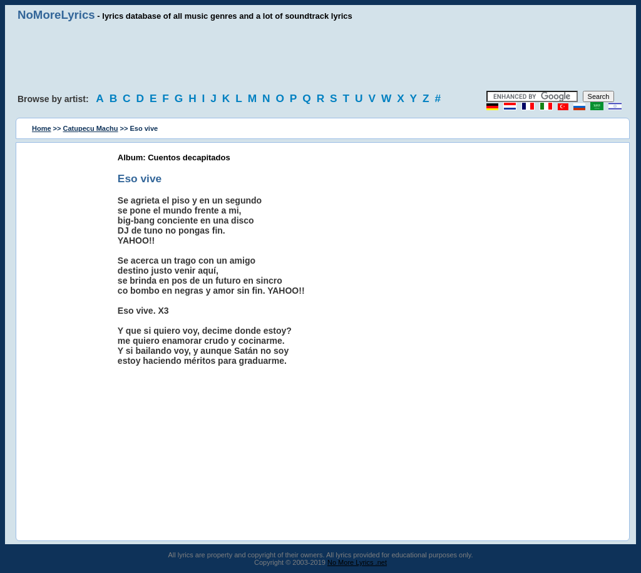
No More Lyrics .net (357, 562)
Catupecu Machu (90, 128)
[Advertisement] (320, 56)
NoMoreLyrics (56, 14)
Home (41, 128)
